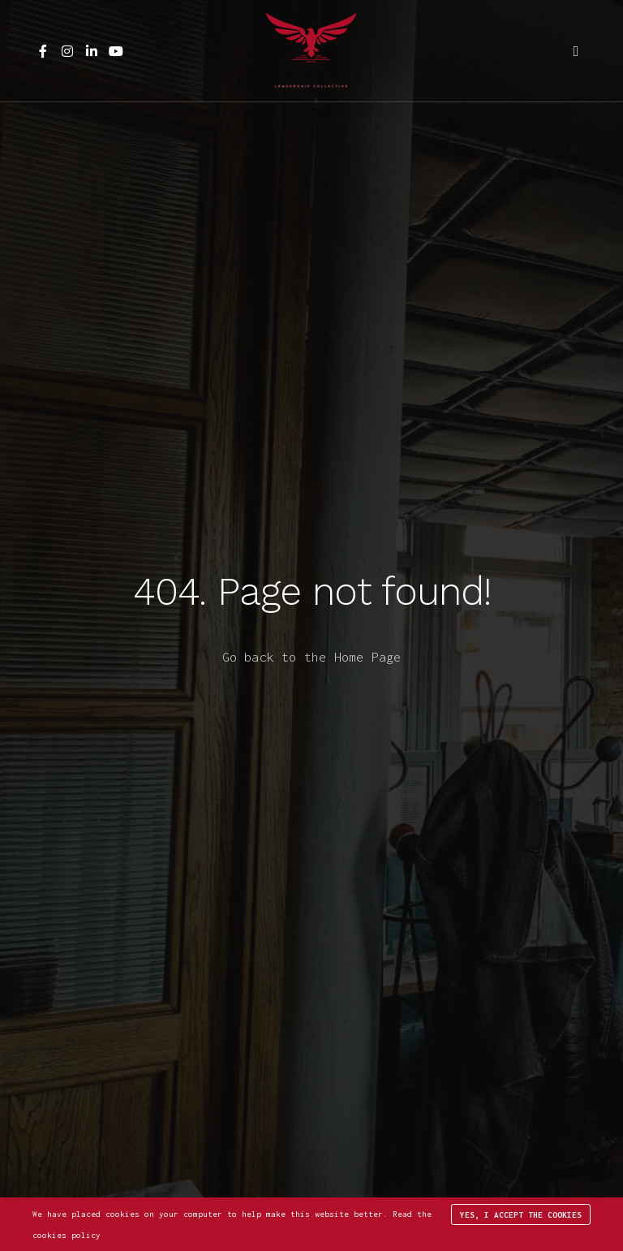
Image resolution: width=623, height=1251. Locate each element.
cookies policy (66, 1235)
